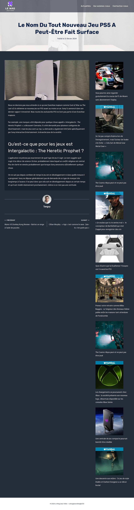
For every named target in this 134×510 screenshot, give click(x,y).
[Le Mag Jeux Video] (10, 6)
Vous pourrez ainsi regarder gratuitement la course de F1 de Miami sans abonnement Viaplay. (111, 96)
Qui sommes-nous (101, 6)
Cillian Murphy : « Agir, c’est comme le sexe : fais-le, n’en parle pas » (69, 224)
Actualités (86, 6)
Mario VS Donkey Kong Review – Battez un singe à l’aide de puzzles (25, 224)
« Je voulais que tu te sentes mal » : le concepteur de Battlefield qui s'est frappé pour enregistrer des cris (111, 226)
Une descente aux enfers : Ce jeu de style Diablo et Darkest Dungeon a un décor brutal (112, 481)
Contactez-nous (120, 6)
